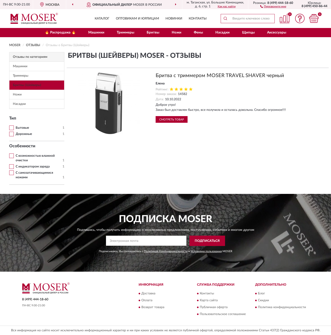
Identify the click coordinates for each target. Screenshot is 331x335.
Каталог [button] (102, 18)
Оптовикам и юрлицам (137, 18)
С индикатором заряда (33, 166)
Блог (261, 293)
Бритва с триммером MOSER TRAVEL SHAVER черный (220, 75)
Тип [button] (12, 118)
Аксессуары (276, 32)
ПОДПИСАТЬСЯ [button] (207, 241)
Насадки (222, 32)
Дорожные (24, 134)
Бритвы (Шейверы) (27, 85)
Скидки (263, 300)
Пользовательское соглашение (223, 314)
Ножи (176, 32)
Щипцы (248, 32)
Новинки (174, 18)
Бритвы (153, 32)
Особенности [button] (22, 146)
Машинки (96, 32)
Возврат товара (152, 307)
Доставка (148, 293)
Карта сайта (209, 300)
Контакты (198, 18)
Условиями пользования (206, 251)
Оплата (146, 300)
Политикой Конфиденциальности (166, 251)
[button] (273, 6)
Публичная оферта (214, 307)
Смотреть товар (171, 119)
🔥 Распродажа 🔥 (60, 32)
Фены (198, 32)
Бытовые (22, 127)
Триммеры (125, 32)
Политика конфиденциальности (282, 307)
